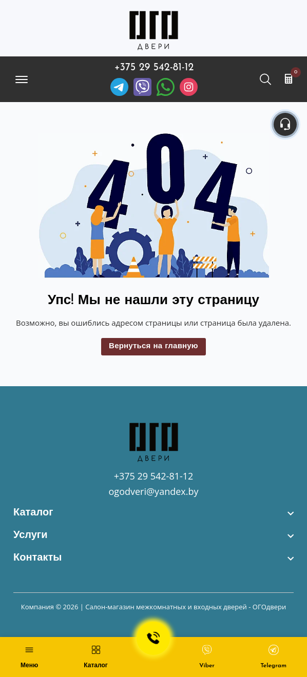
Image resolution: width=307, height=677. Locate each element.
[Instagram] (189, 87)
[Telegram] (119, 87)
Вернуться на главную (153, 346)
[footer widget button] (153, 513)
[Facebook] (166, 87)
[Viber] (142, 87)
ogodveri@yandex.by (154, 491)
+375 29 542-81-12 (154, 68)
